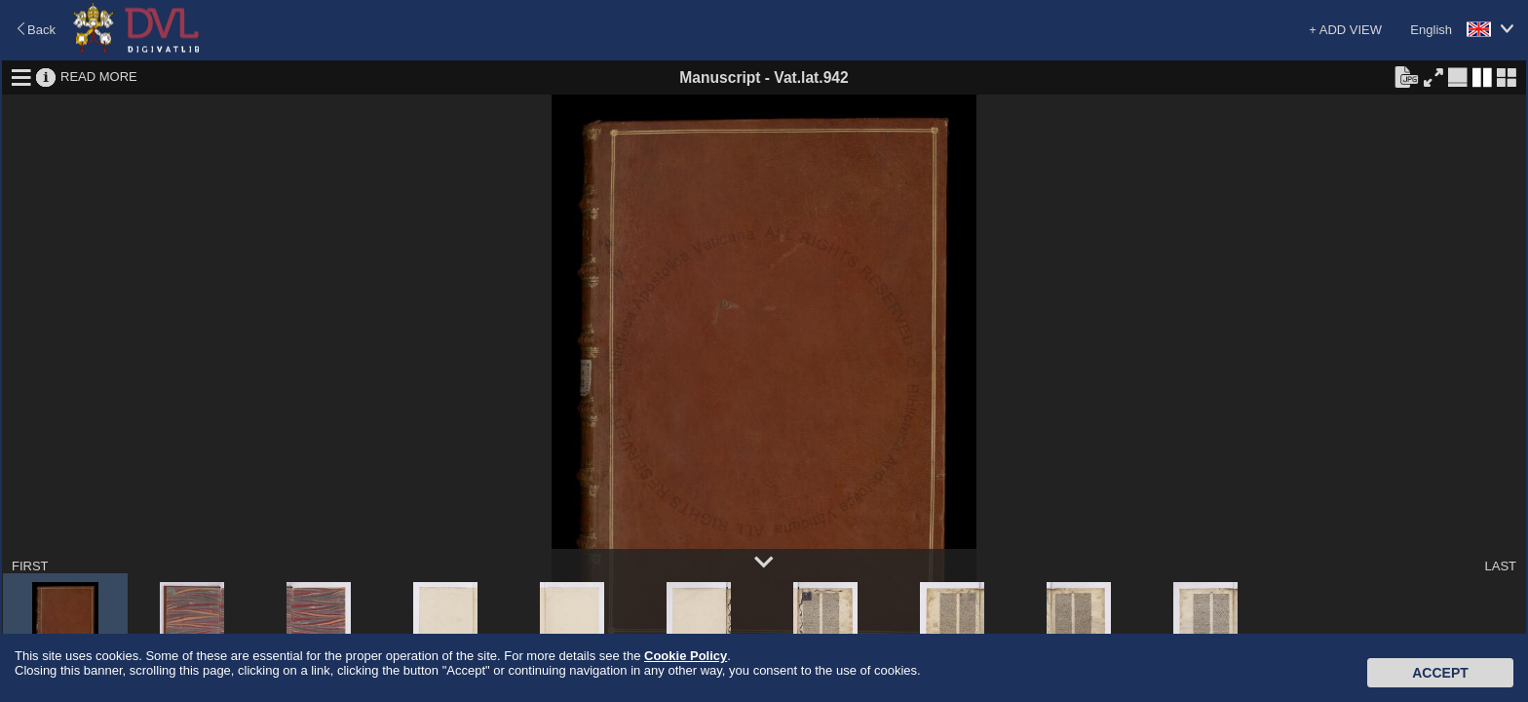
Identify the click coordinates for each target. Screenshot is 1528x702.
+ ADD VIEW (1345, 29)
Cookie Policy (685, 655)
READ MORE (98, 76)
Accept (1440, 673)
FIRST (30, 566)
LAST (1500, 566)
